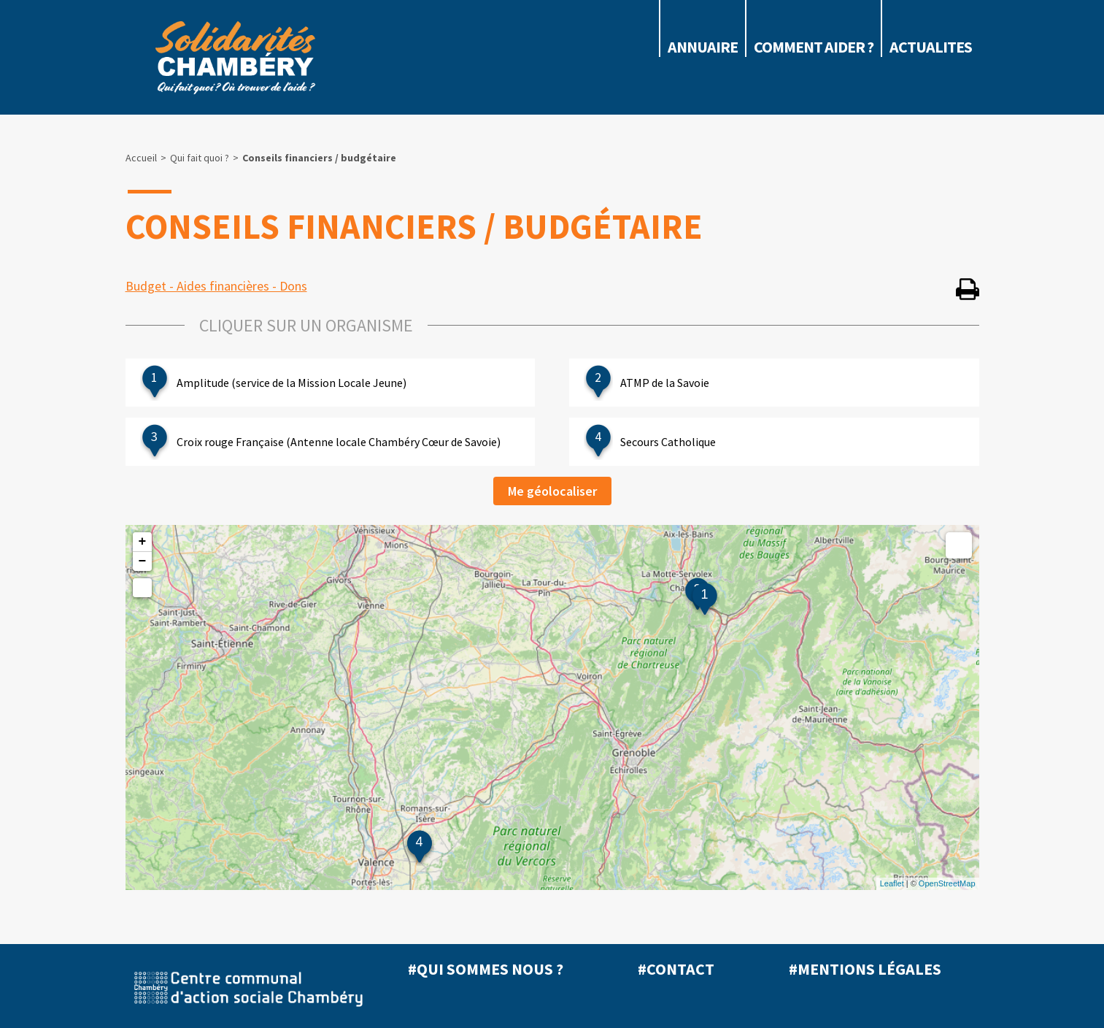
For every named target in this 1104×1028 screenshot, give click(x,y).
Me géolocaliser (552, 491)
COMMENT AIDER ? (813, 47)
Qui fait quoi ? (199, 157)
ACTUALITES (930, 47)
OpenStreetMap (947, 883)
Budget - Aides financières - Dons (216, 285)
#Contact (676, 969)
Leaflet (892, 883)
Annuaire (703, 47)
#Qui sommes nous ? (485, 969)
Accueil (141, 157)
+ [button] (143, 542)
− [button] (143, 561)
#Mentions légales (865, 969)
